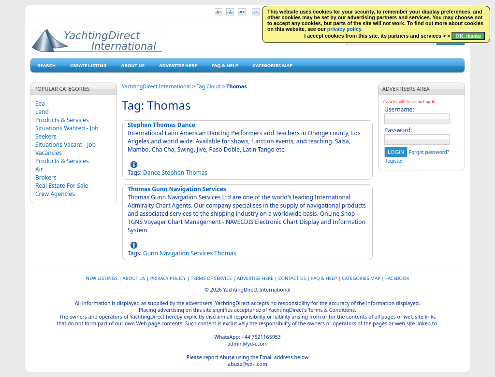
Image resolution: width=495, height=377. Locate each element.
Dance (151, 172)
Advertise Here (178, 65)
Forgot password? (429, 152)
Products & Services (62, 120)
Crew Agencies (55, 194)
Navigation (174, 253)
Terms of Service (211, 278)
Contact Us (292, 278)
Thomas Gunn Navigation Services (177, 189)
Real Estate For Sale (61, 186)
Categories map (272, 65)
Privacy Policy (168, 278)
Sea (40, 103)
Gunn (150, 253)
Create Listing (88, 65)
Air (39, 169)
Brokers (46, 177)
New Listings (102, 278)
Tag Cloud (208, 86)
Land (42, 112)
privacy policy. (345, 29)
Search (47, 65)
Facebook (397, 278)
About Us (133, 65)
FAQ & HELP (224, 65)
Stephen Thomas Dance (161, 125)
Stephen (172, 172)
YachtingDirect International (156, 86)
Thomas (196, 172)
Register (393, 160)
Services (201, 253)
